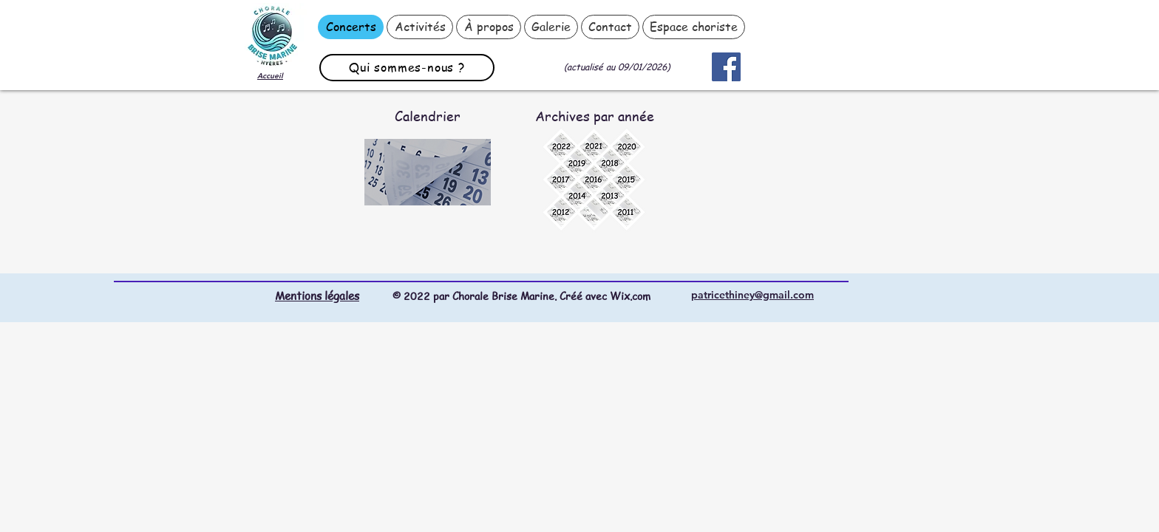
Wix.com (630, 295)
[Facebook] (726, 66)
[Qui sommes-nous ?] (406, 67)
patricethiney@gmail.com (752, 294)
